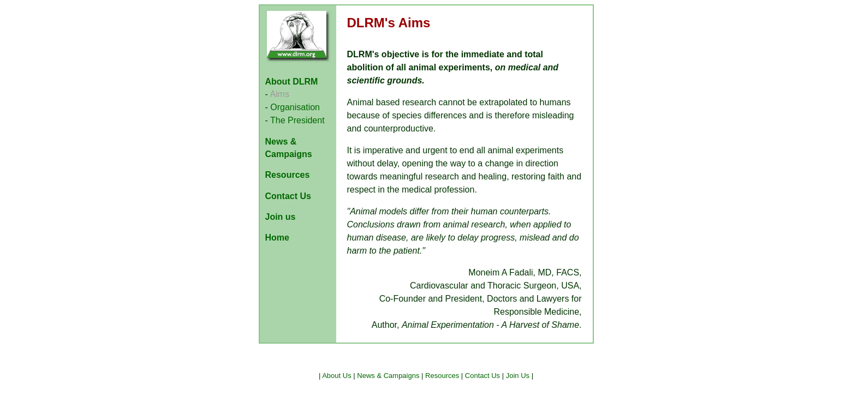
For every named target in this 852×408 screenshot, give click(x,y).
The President (297, 120)
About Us (336, 375)
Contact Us (288, 196)
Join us (280, 216)
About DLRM (291, 81)
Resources (287, 174)
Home (277, 237)
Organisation (295, 107)
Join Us (517, 375)
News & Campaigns (388, 375)
